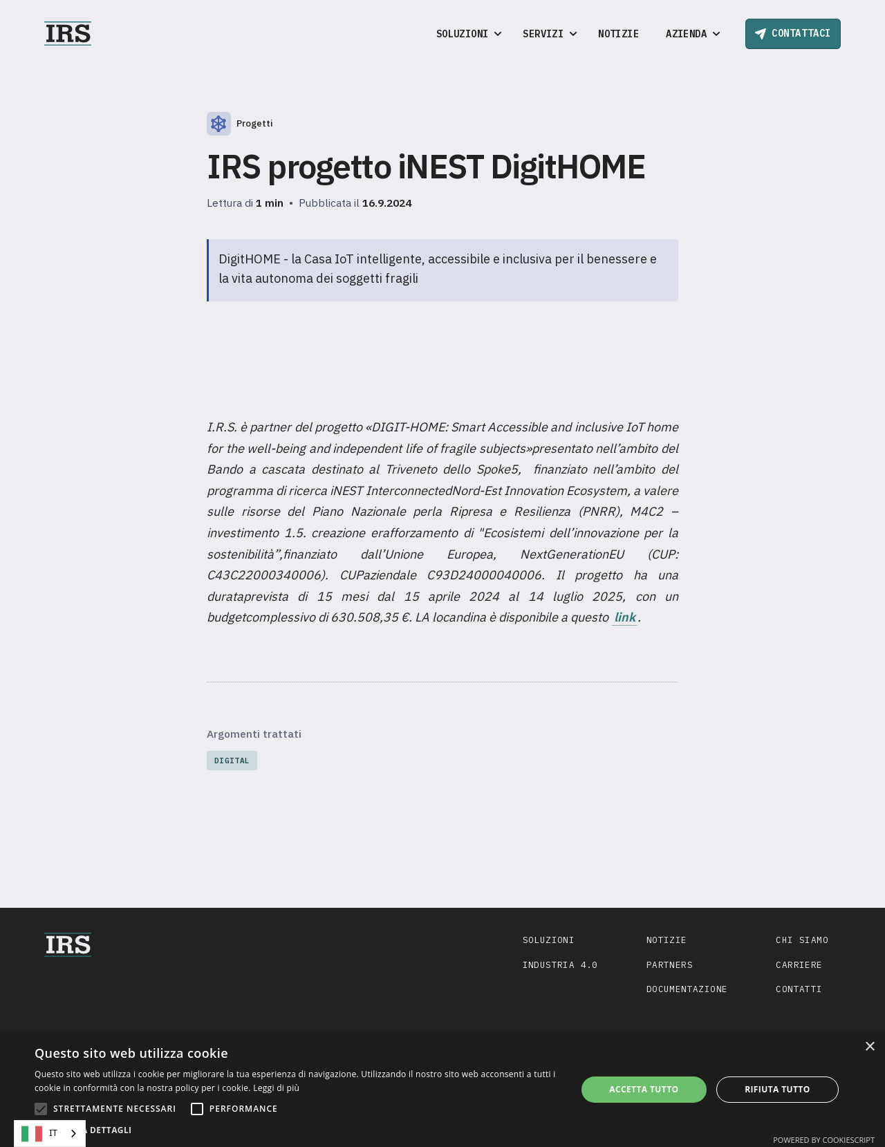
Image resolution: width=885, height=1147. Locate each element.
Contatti (799, 988)
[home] (67, 33)
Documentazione (687, 988)
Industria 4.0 (560, 964)
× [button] (869, 1047)
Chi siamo (802, 939)
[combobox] (50, 1133)
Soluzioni (549, 939)
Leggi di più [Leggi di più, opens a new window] (276, 1088)
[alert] (442, 1089)
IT (39, 1134)
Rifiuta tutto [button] (777, 1089)
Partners (669, 964)
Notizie (618, 34)
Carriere (799, 964)
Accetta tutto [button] (643, 1089)
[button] (466, 33)
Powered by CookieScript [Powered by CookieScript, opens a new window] (824, 1140)
